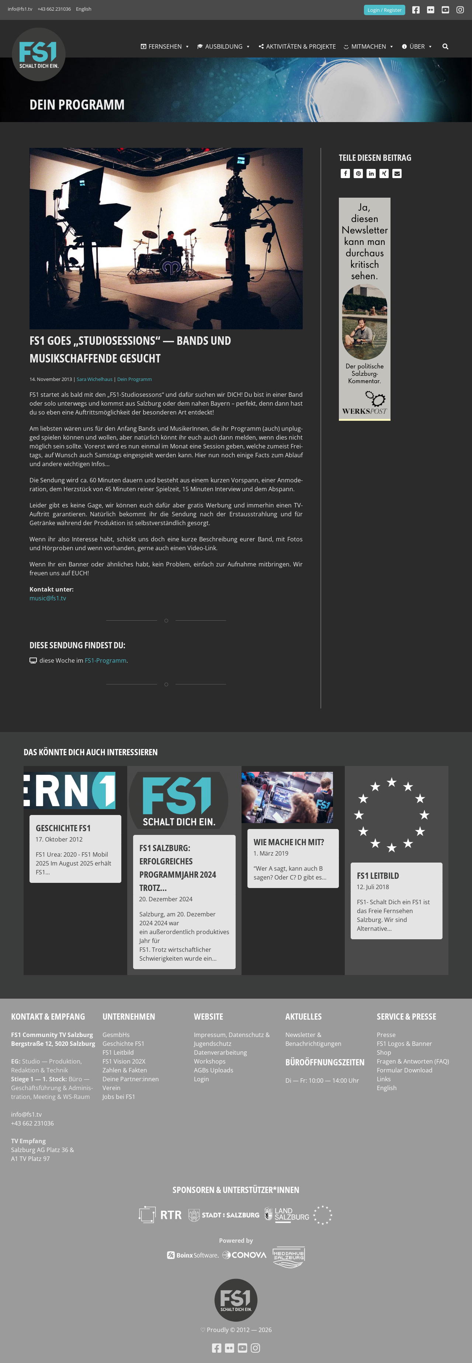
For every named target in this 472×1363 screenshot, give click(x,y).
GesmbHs (116, 1035)
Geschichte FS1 (124, 1044)
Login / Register (385, 10)
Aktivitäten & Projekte (301, 46)
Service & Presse (406, 1016)
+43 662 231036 (54, 9)
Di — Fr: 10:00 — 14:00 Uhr (322, 1080)
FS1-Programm (105, 660)
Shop (384, 1052)
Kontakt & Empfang (48, 1016)
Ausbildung (224, 46)
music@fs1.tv (48, 598)
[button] (345, 173)
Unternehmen (129, 1016)
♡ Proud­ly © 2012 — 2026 (236, 1330)
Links (384, 1079)
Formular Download (405, 1070)
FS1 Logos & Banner (404, 1044)
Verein (112, 1088)
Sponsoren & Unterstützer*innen (236, 1189)
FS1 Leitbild (118, 1052)
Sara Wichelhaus (94, 379)
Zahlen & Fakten (125, 1070)
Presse (386, 1035)
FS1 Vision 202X (124, 1061)
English (83, 9)
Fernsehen (165, 46)
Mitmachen (368, 46)
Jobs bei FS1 (119, 1097)
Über (417, 46)
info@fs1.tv (20, 9)
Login (201, 1079)
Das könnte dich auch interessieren (91, 752)
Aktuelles (303, 1016)
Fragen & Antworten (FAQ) (413, 1061)
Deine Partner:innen (131, 1079)
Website (208, 1016)
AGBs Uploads (213, 1070)
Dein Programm (134, 379)
